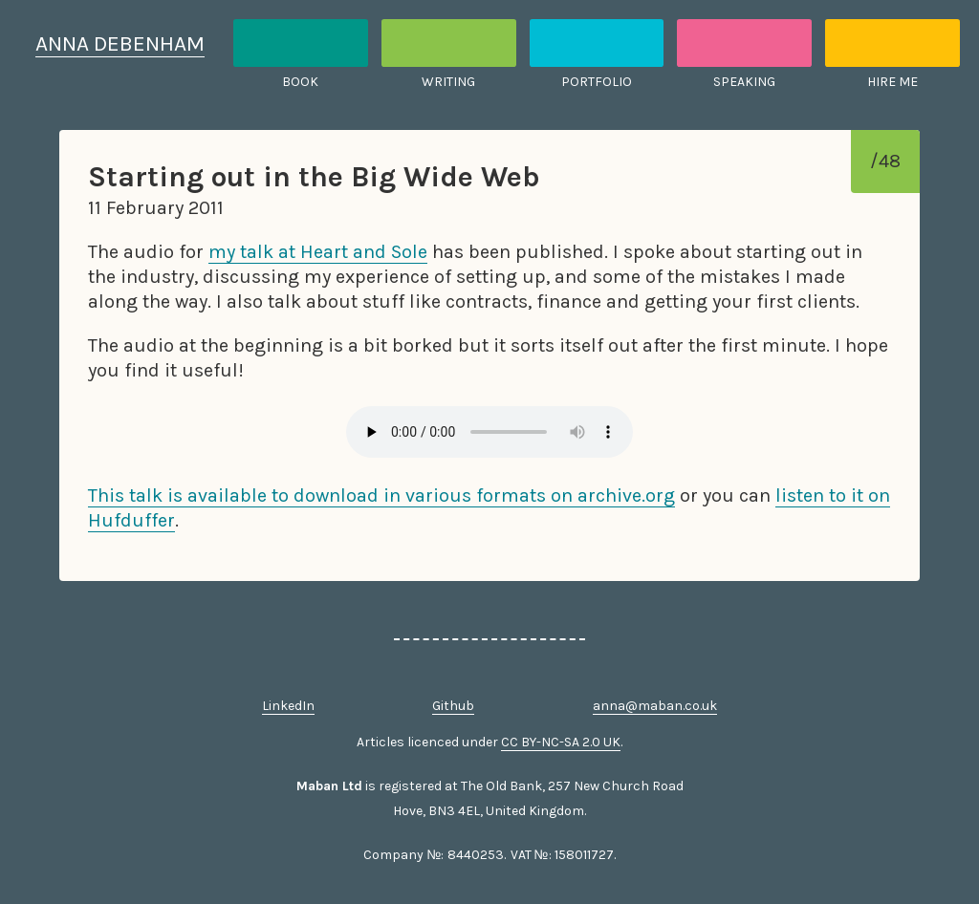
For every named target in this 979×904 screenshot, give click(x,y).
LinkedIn (288, 706)
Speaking (744, 82)
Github (453, 706)
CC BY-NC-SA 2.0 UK (560, 742)
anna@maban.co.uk (655, 706)
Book (300, 82)
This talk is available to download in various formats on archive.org (381, 495)
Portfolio (596, 82)
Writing (448, 82)
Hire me (892, 82)
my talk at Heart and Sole (317, 252)
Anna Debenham (120, 43)
